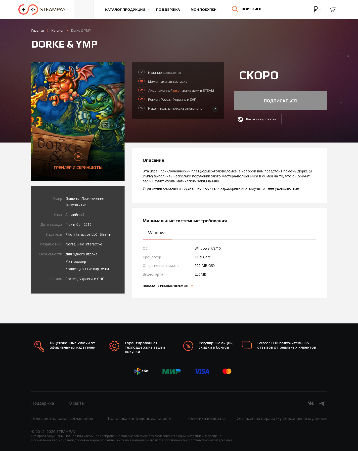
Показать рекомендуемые (166, 286)
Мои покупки (205, 9)
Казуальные (76, 204)
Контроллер (75, 261)
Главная (37, 30)
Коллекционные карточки (87, 268)
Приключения (92, 198)
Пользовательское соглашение (62, 418)
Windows (157, 232)
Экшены (72, 198)
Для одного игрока (81, 254)
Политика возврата (205, 418)
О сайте (76, 403)
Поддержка (169, 9)
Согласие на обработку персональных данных (282, 418)
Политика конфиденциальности (140, 418)
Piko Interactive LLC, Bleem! (88, 234)
